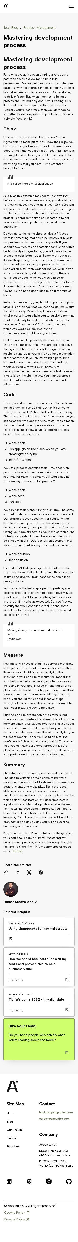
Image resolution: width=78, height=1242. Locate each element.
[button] (71, 6)
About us (13, 1146)
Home (11, 1113)
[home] (15, 7)
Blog (10, 1121)
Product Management (39, 28)
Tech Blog (10, 28)
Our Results (15, 1130)
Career (11, 1138)
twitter (18, 851)
